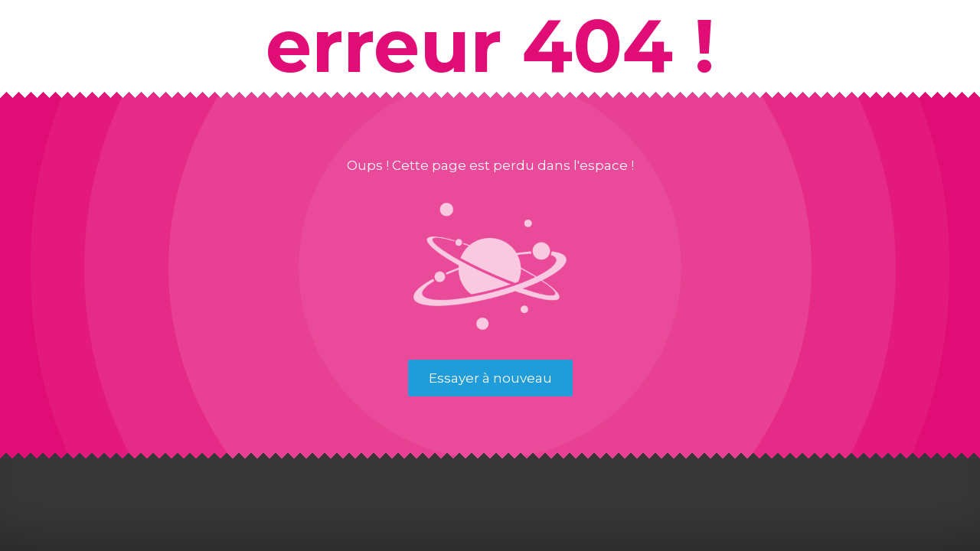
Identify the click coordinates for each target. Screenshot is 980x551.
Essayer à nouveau (490, 378)
